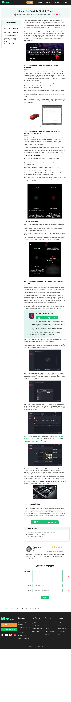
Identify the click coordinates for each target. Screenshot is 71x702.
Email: (29, 589)
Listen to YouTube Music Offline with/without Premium (41, 531)
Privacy (47, 626)
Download (56, 2)
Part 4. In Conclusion (9, 44)
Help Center (60, 623)
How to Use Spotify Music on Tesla (36, 533)
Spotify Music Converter (24, 627)
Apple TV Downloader (23, 639)
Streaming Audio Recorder (22, 624)
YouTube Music (47, 14)
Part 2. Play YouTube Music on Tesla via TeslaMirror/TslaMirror (11, 34)
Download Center (10, 630)
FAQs (59, 635)
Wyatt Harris (22, 14)
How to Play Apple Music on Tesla (36, 535)
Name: (29, 584)
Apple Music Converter (24, 630)
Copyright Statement (50, 632)
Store (30, 2)
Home (8, 609)
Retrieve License (62, 629)
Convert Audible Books (37, 629)
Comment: (27, 570)
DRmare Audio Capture (43, 289)
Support (65, 2)
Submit (45, 597)
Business (47, 635)
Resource (60, 626)
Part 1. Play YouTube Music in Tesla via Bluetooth (11, 29)
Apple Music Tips (36, 626)
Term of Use (48, 629)
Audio (40, 2)
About (46, 623)
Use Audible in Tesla (33, 538)
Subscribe (60, 638)
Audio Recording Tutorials (36, 633)
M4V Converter (22, 636)
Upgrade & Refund (62, 632)
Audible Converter (22, 633)
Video (48, 2)
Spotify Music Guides (37, 623)
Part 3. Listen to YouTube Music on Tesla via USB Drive (10, 39)
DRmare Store (9, 625)
